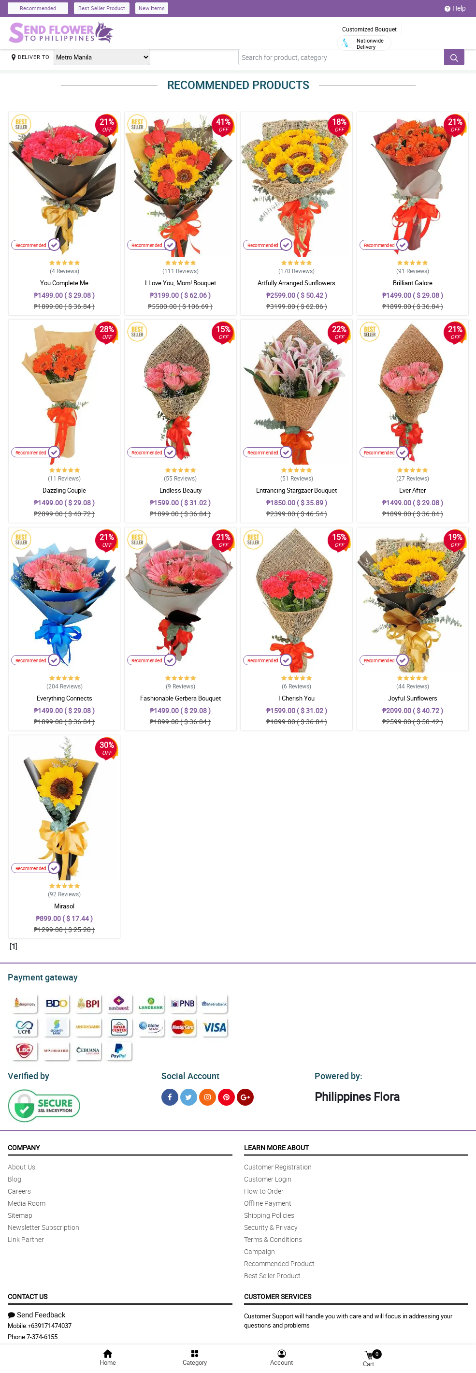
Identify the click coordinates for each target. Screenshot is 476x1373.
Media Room (26, 1200)
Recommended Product (279, 1260)
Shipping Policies (269, 1212)
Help (455, 8)
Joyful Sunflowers (412, 698)
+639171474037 (50, 1322)
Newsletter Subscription (43, 1224)
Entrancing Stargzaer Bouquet (296, 490)
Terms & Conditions (273, 1236)
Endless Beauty (180, 490)
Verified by (27, 1073)
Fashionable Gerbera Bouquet (180, 698)
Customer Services (277, 1293)
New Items (152, 8)
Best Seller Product (101, 8)
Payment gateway (38, 976)
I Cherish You (296, 698)
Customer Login (267, 1176)
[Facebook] (169, 1094)
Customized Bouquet (369, 29)
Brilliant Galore (413, 282)
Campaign (259, 1248)
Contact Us (27, 1293)
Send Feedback (37, 1311)
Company (24, 1144)
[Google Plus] (245, 1094)
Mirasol (64, 906)
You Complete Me (64, 282)
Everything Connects (64, 698)
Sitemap (20, 1212)
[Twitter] (188, 1094)
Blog (14, 1176)
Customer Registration (278, 1164)
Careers (19, 1188)
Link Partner (26, 1236)
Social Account (187, 1073)
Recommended (38, 8)
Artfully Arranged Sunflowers (296, 282)
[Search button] (454, 57)
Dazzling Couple (64, 490)
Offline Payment (267, 1200)
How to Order (264, 1188)
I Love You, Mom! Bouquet (180, 282)
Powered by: (336, 1073)
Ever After (412, 490)
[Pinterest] (226, 1094)
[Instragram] (207, 1094)
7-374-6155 (42, 1333)
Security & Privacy (271, 1224)
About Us (21, 1164)
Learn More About (276, 1144)
